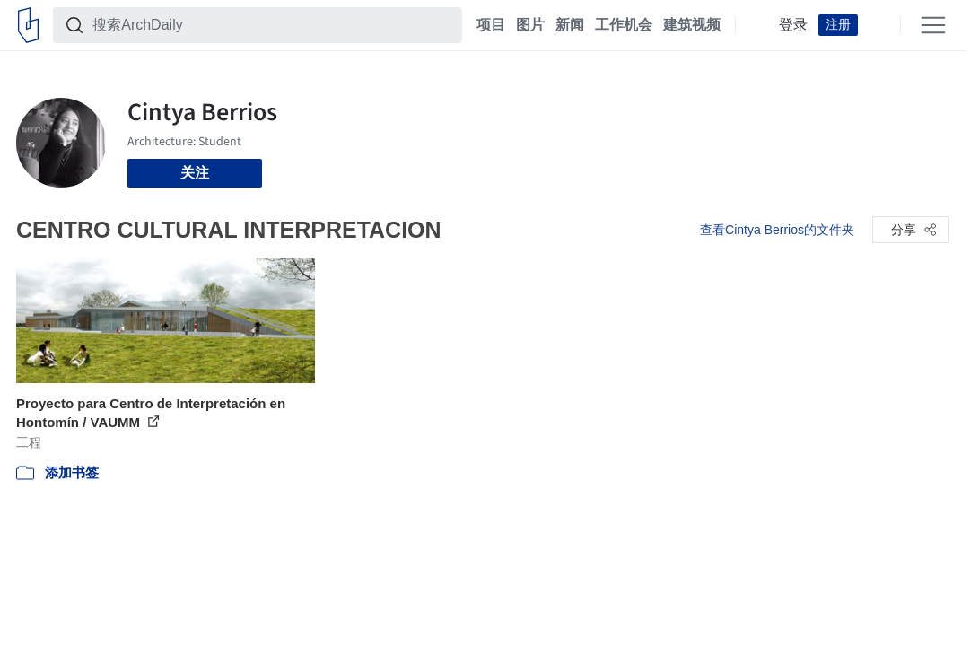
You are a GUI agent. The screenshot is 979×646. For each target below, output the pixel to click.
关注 (194, 172)
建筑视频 (692, 25)
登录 (793, 25)
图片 (530, 25)
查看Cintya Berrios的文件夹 (777, 229)
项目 (490, 25)
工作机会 (623, 25)
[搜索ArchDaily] (271, 25)
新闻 (569, 25)
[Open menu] (933, 25)
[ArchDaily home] (28, 25)
